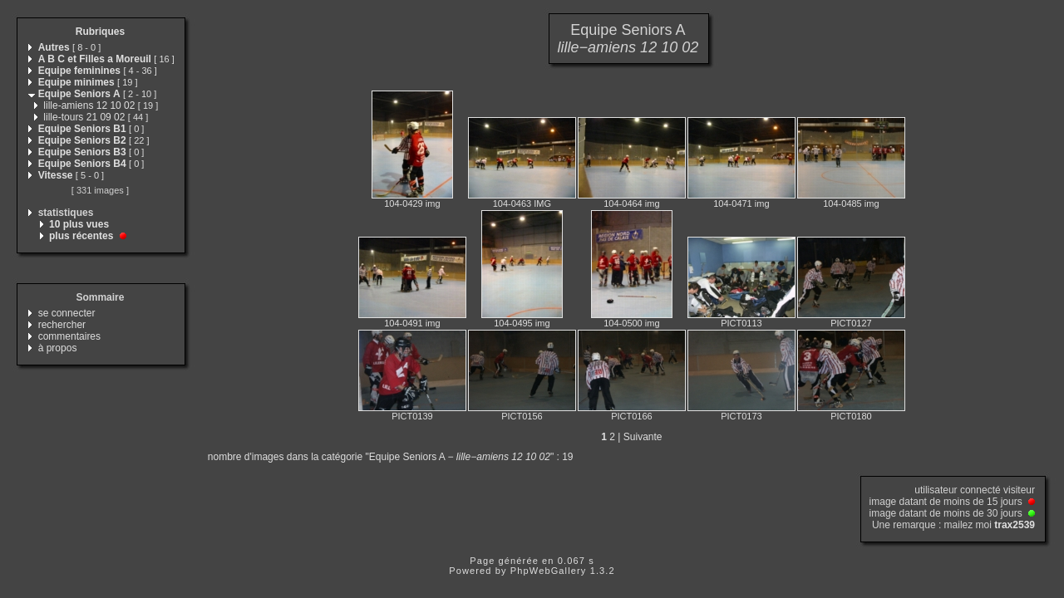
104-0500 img (631, 323)
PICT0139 (412, 416)
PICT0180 (851, 416)
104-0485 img (851, 203)
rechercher (62, 325)
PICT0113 (741, 323)
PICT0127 (851, 323)
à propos (57, 348)
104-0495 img (521, 323)
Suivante (643, 437)
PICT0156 (522, 416)
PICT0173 (741, 416)
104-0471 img (741, 203)
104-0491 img (412, 323)
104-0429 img (412, 203)
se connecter (67, 313)
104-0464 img (631, 203)
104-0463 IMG (522, 203)
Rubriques (100, 31)
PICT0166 (632, 416)
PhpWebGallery (548, 571)
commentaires (69, 336)
